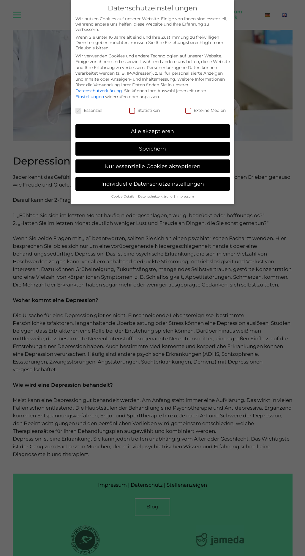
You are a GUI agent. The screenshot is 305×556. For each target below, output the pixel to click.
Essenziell (89, 106)
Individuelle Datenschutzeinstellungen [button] (152, 179)
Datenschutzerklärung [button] (155, 192)
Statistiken (144, 106)
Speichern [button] (152, 144)
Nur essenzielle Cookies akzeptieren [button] (152, 162)
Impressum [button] (185, 192)
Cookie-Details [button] (123, 192)
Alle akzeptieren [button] (152, 127)
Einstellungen (89, 92)
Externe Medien (205, 106)
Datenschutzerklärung (98, 86)
